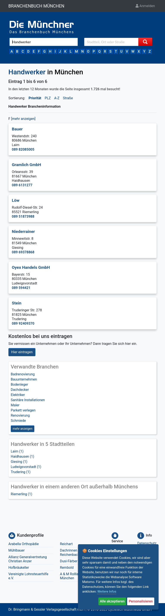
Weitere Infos (106, 591)
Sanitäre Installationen (28, 400)
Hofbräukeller (18, 568)
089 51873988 (23, 216)
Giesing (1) (19, 462)
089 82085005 (23, 149)
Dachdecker (20, 390)
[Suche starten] (145, 42)
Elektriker (18, 395)
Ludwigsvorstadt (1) (26, 467)
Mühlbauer (16, 550)
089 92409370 (23, 323)
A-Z (56, 98)
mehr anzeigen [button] (22, 428)
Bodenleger (19, 384)
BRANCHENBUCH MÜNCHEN (36, 6)
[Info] (140, 535)
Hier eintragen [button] (22, 352)
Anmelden (145, 6)
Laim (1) (17, 451)
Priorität (35, 98)
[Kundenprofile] (11, 535)
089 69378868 (23, 252)
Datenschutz (146, 543)
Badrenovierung (23, 374)
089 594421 (21, 288)
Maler (15, 405)
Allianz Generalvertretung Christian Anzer (27, 559)
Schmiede (18, 421)
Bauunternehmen (24, 379)
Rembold (66, 568)
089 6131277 (22, 185)
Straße (68, 98)
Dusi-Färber (68, 561)
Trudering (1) (21, 472)
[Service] (115, 535)
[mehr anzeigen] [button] (23, 119)
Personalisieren (141, 601)
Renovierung (20, 415)
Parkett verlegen (23, 410)
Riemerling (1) (21, 494)
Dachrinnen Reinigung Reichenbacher (76, 552)
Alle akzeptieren (112, 601)
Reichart (66, 544)
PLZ (48, 98)
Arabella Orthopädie (23, 544)
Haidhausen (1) (22, 456)
